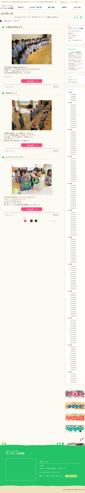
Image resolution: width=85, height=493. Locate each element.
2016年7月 (73, 359)
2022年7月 (73, 198)
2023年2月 (73, 160)
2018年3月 (73, 297)
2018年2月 (73, 295)
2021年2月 (73, 214)
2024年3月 (73, 136)
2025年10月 (73, 123)
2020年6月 (73, 249)
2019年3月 (73, 270)
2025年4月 (73, 111)
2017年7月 (73, 332)
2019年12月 (73, 289)
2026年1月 (73, 94)
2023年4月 (73, 164)
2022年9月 (73, 202)
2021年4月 (73, 218)
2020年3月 (73, 243)
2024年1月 (73, 131)
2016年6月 (73, 357)
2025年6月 (73, 115)
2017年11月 (73, 340)
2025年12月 (73, 127)
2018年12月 (73, 316)
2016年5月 (73, 355)
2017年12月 (73, 342)
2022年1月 (73, 185)
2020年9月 (73, 255)
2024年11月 (73, 152)
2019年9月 (73, 282)
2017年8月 (73, 334)
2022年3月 (73, 189)
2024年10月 (73, 150)
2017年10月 (73, 338)
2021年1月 (73, 212)
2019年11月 (73, 287)
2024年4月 (73, 138)
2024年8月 (73, 146)
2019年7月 (73, 278)
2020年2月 (73, 241)
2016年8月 (73, 361)
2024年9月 (73, 148)
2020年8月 (73, 253)
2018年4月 (73, 299)
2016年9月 (73, 363)
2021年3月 (73, 216)
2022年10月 (73, 204)
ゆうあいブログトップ (22, 17)
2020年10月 (73, 258)
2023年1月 (73, 158)
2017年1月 (73, 320)
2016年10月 (73, 365)
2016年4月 (73, 353)
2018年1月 (73, 293)
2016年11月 (73, 367)
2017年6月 (73, 330)
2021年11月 (73, 233)
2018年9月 (73, 309)
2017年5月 (73, 328)
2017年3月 (73, 324)
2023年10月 (73, 177)
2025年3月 (73, 109)
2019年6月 (73, 276)
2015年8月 (73, 374)
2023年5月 (73, 166)
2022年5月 (73, 193)
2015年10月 (73, 378)
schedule (33, 7)
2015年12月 (73, 382)
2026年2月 (73, 96)
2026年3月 (73, 98)
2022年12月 (73, 208)
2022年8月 (73, 200)
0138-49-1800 (45, 472)
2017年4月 (73, 326)
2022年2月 (73, 187)
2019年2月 (73, 268)
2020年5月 (73, 247)
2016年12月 (73, 369)
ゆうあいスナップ (38, 17)
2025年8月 (73, 119)
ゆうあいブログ (7, 20)
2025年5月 (73, 113)
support (77, 7)
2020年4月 (73, 245)
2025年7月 (73, 117)
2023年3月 (73, 162)
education (21, 7)
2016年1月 (73, 347)
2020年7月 (73, 251)
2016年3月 (73, 351)
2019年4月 (73, 272)
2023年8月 (73, 173)
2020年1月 (73, 239)
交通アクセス (64, 2)
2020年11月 (73, 260)
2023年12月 (73, 181)
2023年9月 (73, 175)
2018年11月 (73, 313)
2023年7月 (73, 171)
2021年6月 (73, 222)
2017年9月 (73, 336)
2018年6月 (73, 303)
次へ (52, 221)
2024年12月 (73, 154)
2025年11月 (73, 125)
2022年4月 (73, 191)
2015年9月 (73, 376)
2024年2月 (73, 133)
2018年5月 (73, 301)
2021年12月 (73, 235)
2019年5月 (73, 274)
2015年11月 (73, 380)
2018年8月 (73, 307)
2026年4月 (73, 100)
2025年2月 (73, 107)
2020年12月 (73, 262)
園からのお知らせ (52, 17)
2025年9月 (73, 121)
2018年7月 (73, 305)
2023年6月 (73, 169)
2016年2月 (73, 349)
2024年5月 (73, 140)
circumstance (51, 7)
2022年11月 (73, 206)
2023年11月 (73, 179)
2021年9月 (73, 229)
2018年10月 (73, 311)
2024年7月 (73, 144)
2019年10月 (73, 284)
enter (65, 7)
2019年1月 (73, 266)
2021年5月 (73, 220)
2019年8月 (73, 280)
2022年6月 (73, 195)
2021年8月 (73, 227)
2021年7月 (73, 224)
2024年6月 (73, 142)
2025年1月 (73, 104)
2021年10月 (73, 231)
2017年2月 (73, 322)
